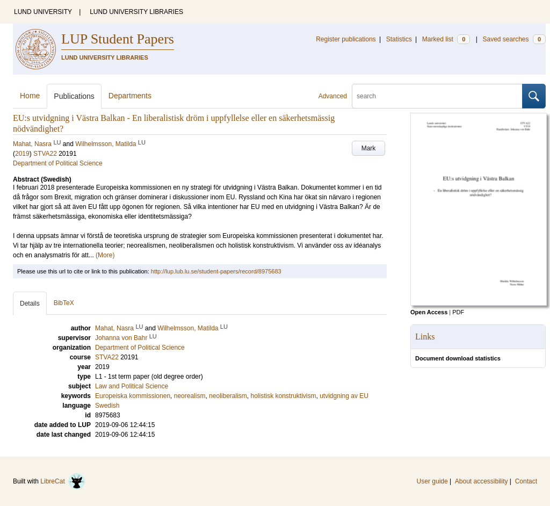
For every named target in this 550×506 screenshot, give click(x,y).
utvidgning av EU (344, 396)
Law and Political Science (131, 386)
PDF (458, 312)
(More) (105, 255)
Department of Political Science (58, 163)
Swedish (107, 405)
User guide (432, 481)
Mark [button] (368, 148)
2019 (22, 153)
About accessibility (481, 481)
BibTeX (64, 303)
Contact (526, 481)
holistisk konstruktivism (283, 396)
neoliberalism (228, 396)
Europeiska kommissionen (132, 396)
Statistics (399, 39)
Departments (129, 95)
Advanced (333, 96)
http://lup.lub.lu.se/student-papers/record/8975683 (216, 271)
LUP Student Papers (117, 39)
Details (30, 303)
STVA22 (45, 153)
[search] (437, 96)
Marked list (446, 39)
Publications (74, 96)
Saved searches (514, 39)
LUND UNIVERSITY (43, 12)
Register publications (345, 39)
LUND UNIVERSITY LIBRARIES (136, 12)
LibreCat (62, 481)
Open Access (428, 312)
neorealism (190, 396)
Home (30, 95)
